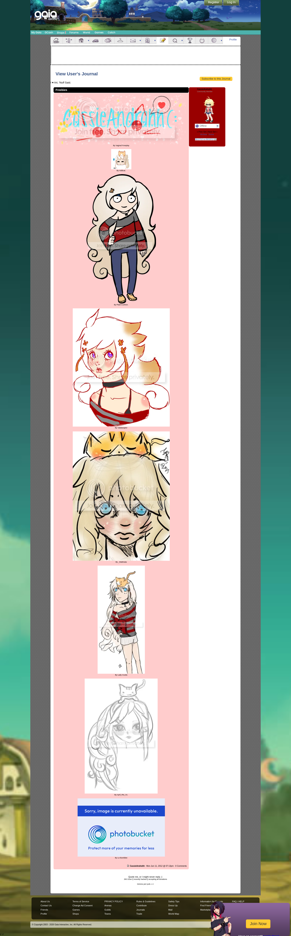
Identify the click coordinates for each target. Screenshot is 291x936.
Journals (140, 910)
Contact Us (46, 905)
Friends (148, 40)
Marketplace (206, 910)
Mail (133, 40)
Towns (107, 914)
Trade (139, 914)
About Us (45, 901)
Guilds (107, 910)
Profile (233, 39)
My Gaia (36, 32)
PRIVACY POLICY (113, 901)
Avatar (69, 40)
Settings (214, 40)
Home (211, 134)
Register (213, 3)
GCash (49, 32)
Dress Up (173, 905)
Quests (175, 40)
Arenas (108, 905)
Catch (111, 32)
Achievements (189, 40)
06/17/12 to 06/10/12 (204, 139)
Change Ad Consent (83, 905)
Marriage (202, 40)
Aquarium (108, 40)
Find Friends (206, 905)
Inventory (121, 40)
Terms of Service (81, 901)
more (88, 40)
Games (99, 32)
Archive (203, 134)
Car (96, 40)
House (81, 40)
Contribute (141, 905)
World (86, 32)
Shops (61, 33)
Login (231, 3)
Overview (57, 40)
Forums (73, 32)
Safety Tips (173, 901)
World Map (173, 914)
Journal (162, 40)
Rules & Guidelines (145, 901)
